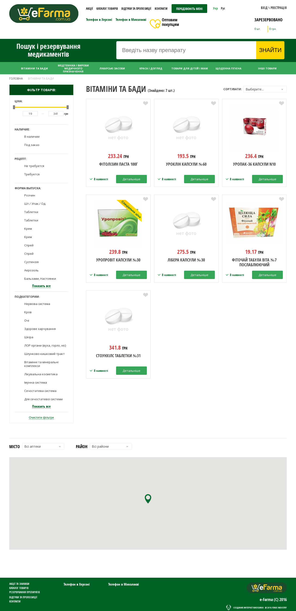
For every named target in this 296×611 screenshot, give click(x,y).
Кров (28, 312)
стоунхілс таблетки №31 (118, 356)
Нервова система (37, 304)
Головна (16, 79)
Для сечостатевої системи (43, 399)
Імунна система (35, 382)
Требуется (32, 174)
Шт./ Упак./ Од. (35, 204)
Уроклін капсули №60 (186, 164)
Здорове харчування (40, 329)
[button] (264, 8)
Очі (26, 320)
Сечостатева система (40, 391)
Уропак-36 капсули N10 (254, 164)
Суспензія (31, 262)
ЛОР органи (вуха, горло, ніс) (45, 345)
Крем (28, 228)
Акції (89, 8)
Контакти (161, 8)
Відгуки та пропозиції (136, 8)
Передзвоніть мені (189, 8)
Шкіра (28, 337)
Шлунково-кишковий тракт (44, 354)
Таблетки (31, 212)
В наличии (32, 136)
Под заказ (31, 145)
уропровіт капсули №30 (118, 260)
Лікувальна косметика (41, 374)
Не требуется (34, 166)
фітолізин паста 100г (118, 164)
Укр (216, 8)
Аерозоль (31, 270)
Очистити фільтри (41, 417)
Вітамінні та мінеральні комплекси (41, 364)
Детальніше (131, 179)
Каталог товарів (107, 8)
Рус (223, 8)
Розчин (29, 195)
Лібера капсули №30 (186, 260)
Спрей (29, 245)
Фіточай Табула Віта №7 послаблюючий (254, 262)
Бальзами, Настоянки (40, 278)
